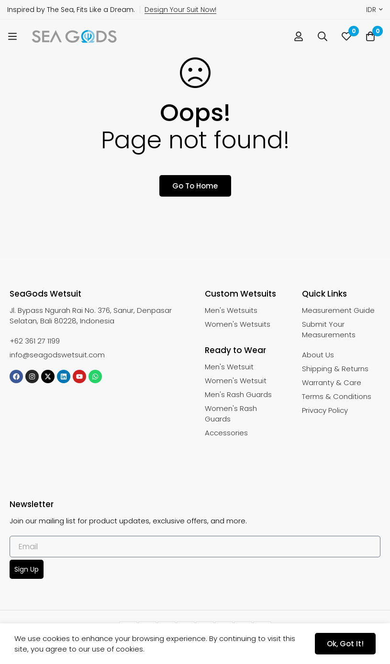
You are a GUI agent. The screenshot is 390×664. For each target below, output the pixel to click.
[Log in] (299, 36)
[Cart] (370, 36)
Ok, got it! (345, 644)
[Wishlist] (346, 36)
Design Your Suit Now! (180, 9)
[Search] (322, 36)
